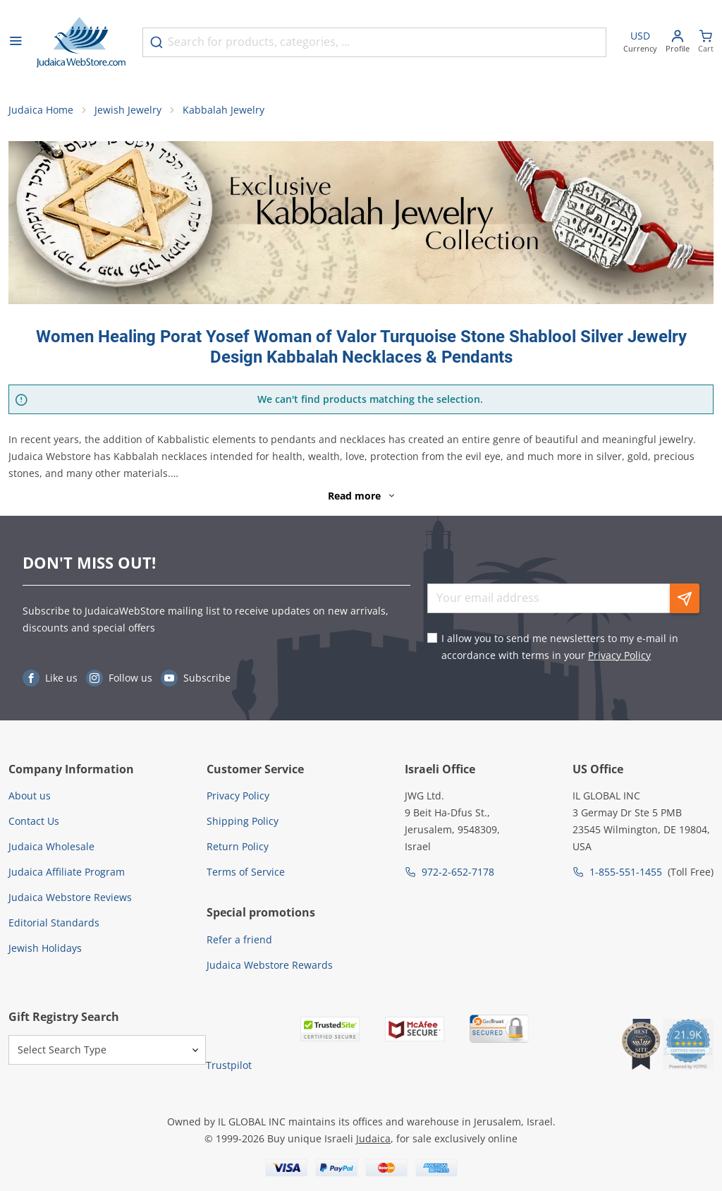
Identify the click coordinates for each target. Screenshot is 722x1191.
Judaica (373, 1138)
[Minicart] (706, 43)
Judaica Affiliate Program (66, 871)
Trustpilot (229, 1065)
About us (29, 795)
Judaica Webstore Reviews (70, 897)
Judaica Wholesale (51, 846)
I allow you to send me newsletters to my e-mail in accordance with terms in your (559, 646)
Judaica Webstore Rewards (270, 965)
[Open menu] (15, 42)
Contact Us (33, 821)
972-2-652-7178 (458, 871)
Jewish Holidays (45, 948)
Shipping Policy (243, 821)
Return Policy (238, 846)
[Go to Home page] (81, 42)
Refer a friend (239, 939)
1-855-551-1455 (625, 871)
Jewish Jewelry (127, 109)
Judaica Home (40, 109)
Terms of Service (246, 871)
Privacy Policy (619, 655)
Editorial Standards (53, 922)
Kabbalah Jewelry (223, 109)
